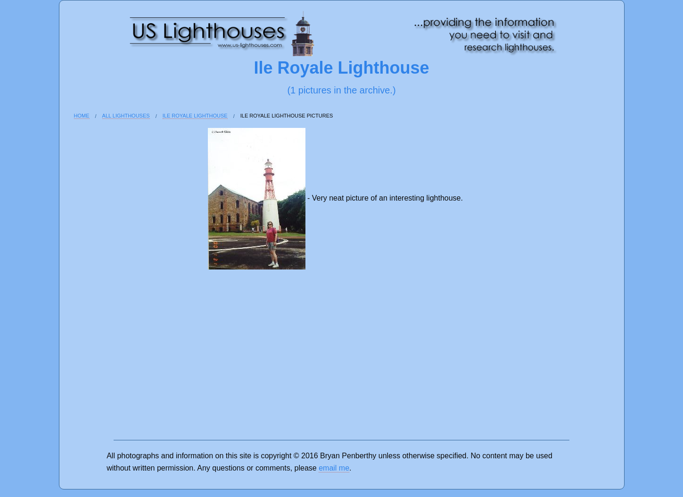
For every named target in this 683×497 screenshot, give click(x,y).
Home (82, 115)
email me (334, 468)
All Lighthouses (126, 115)
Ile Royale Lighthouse (195, 115)
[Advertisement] (104, 288)
